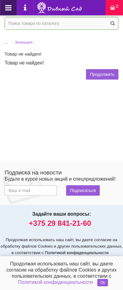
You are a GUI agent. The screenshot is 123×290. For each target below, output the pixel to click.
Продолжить (102, 74)
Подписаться (83, 190)
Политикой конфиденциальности (77, 252)
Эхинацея (24, 42)
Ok (102, 282)
